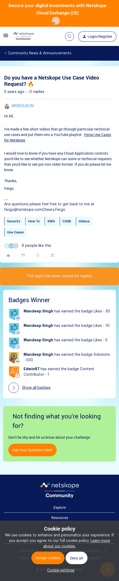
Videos (84, 221)
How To (34, 221)
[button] (6, 37)
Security (13, 221)
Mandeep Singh (38, 311)
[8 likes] (27, 246)
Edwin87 (32, 369)
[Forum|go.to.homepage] (23, 36)
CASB (66, 221)
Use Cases (15, 232)
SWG (51, 221)
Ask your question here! (32, 449)
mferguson (23, 106)
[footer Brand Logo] (59, 497)
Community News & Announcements (39, 53)
